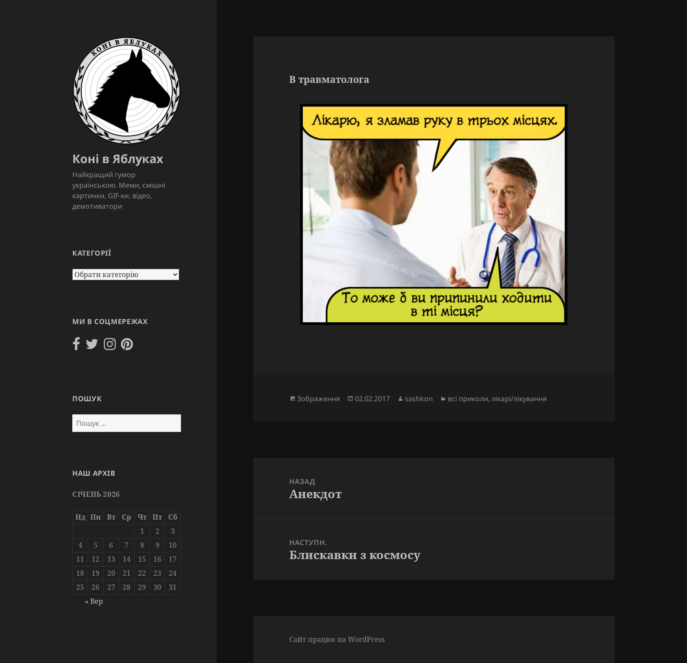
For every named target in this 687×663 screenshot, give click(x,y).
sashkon (419, 398)
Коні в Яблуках (117, 158)
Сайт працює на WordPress (337, 639)
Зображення (318, 398)
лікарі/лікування (519, 398)
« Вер (94, 601)
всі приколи (468, 398)
